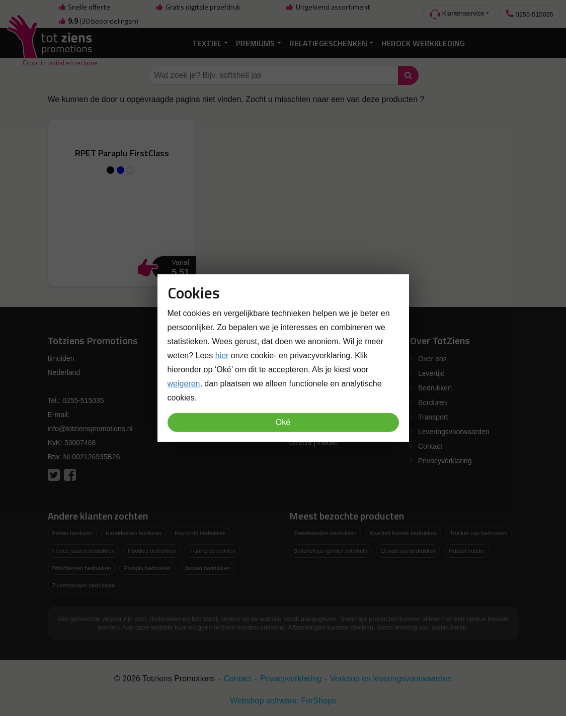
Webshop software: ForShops (283, 700)
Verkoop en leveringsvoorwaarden (391, 678)
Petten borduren (72, 533)
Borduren (432, 402)
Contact (430, 446)
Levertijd (431, 373)
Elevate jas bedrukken (408, 551)
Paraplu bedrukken (147, 568)
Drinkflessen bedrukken (81, 568)
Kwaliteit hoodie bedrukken (403, 533)
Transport (433, 417)
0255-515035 (529, 14)
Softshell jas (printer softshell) (331, 551)
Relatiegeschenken (328, 43)
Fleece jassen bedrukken (83, 551)
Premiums (255, 43)
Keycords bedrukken (200, 533)
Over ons (432, 359)
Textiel (207, 43)
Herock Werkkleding (423, 43)
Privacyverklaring (445, 461)
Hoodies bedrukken (152, 551)
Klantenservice (457, 14)
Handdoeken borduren (133, 533)
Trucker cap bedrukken (478, 533)
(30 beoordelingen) (98, 21)
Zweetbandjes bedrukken (83, 585)
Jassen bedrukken (207, 568)
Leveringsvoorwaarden (454, 432)
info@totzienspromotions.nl (90, 429)
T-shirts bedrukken (212, 551)
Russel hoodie (466, 551)
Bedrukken (435, 388)
